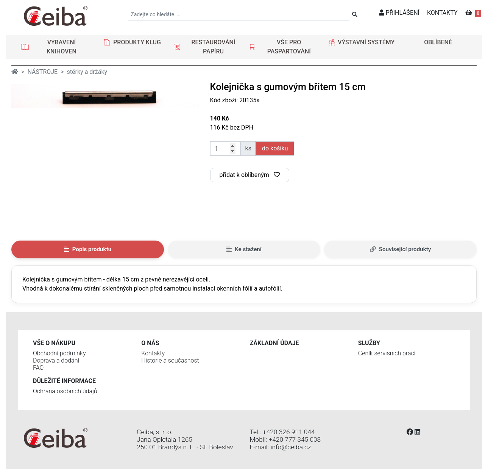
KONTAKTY (442, 12)
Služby (369, 343)
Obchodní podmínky (59, 353)
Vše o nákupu (54, 343)
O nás (150, 343)
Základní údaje (274, 343)
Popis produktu (88, 249)
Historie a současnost (170, 360)
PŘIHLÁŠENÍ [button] (399, 12)
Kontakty (153, 353)
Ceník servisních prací (387, 353)
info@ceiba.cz (291, 447)
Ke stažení (244, 249)
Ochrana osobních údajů (65, 391)
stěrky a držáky (87, 71)
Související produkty (400, 249)
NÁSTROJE (42, 71)
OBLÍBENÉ (438, 42)
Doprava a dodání (56, 360)
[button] (56, 47)
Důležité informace (64, 381)
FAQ (38, 367)
